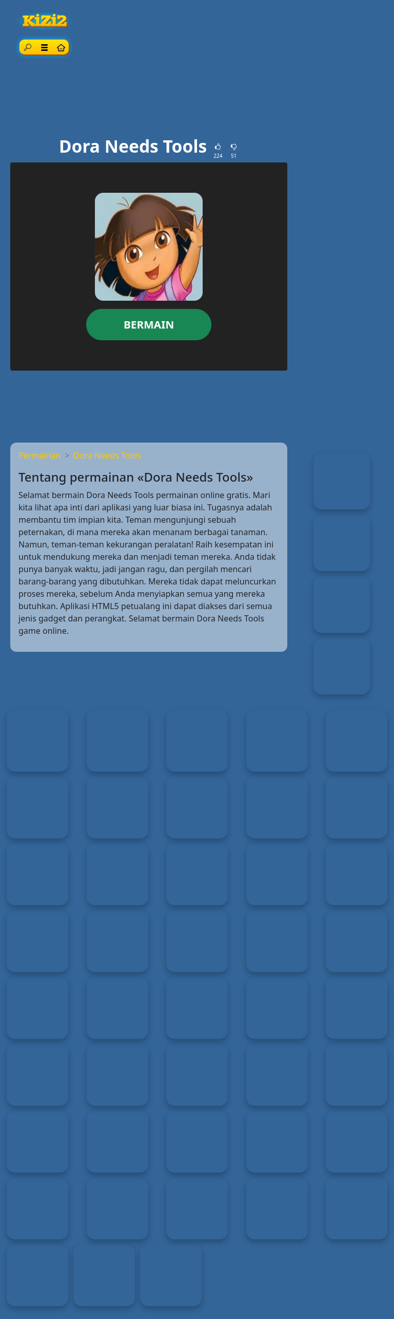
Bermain (148, 324)
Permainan (39, 455)
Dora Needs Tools (107, 455)
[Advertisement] (197, 98)
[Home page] (60, 47)
